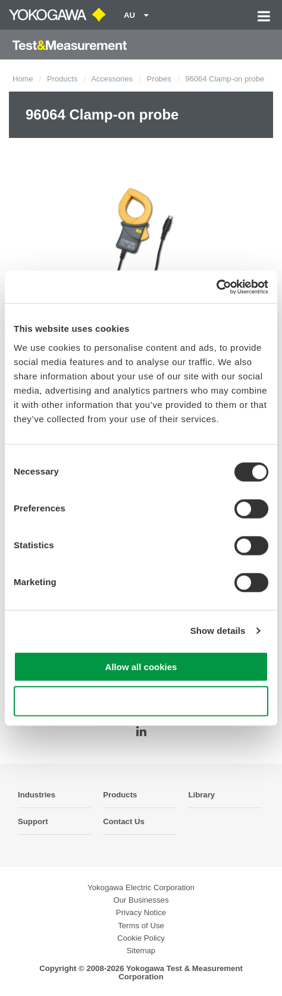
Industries (36, 794)
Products (62, 78)
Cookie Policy (141, 938)
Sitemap (141, 950)
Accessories (112, 78)
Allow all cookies (141, 666)
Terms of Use (141, 925)
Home (22, 78)
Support (33, 821)
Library (201, 794)
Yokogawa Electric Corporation (141, 887)
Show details (218, 631)
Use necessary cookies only (141, 701)
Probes (159, 78)
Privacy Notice (141, 912)
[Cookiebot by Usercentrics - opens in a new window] (216, 286)
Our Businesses (140, 900)
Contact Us (124, 821)
